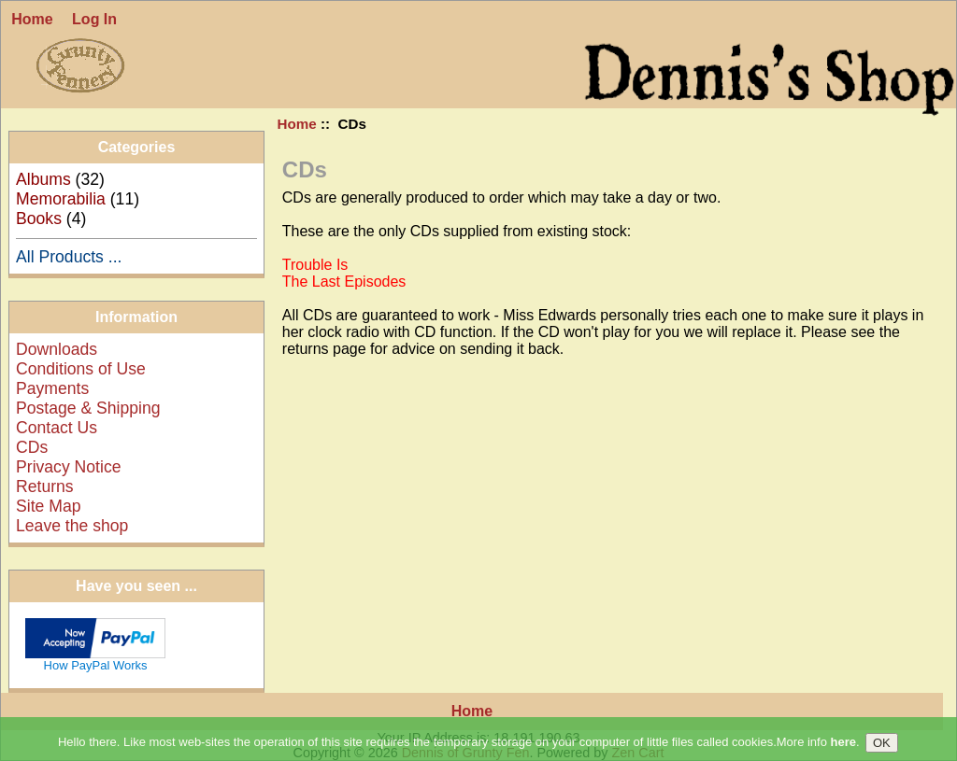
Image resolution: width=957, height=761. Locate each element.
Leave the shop (72, 525)
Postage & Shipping (88, 408)
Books (39, 218)
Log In (94, 19)
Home (31, 19)
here (843, 751)
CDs (32, 447)
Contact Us (56, 427)
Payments (52, 388)
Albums (43, 179)
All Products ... (68, 256)
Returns (45, 486)
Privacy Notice (68, 467)
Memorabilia (61, 199)
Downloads (56, 349)
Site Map (48, 506)
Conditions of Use (81, 368)
